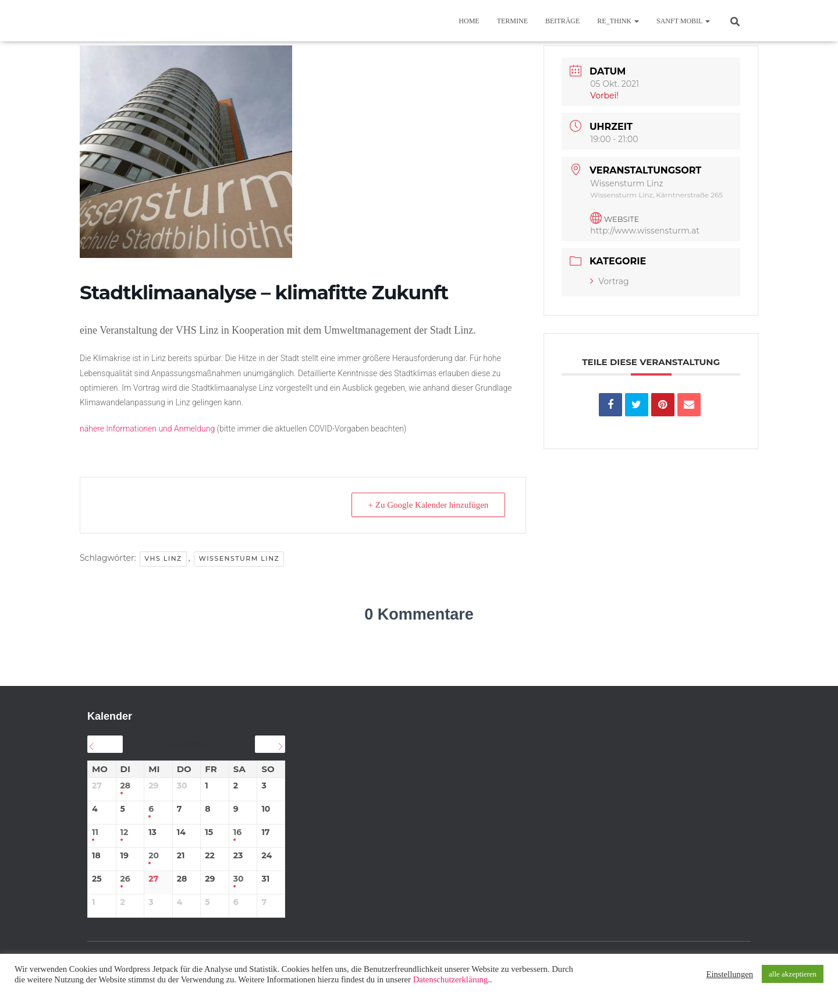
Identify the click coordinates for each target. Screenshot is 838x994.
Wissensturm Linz (238, 558)
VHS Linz (163, 558)
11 (95, 832)
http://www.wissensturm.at (644, 230)
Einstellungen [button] (729, 974)
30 (238, 879)
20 (153, 856)
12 (124, 832)
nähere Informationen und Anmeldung (147, 428)
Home (469, 21)
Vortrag (609, 281)
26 (125, 879)
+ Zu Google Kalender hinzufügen (428, 505)
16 (237, 832)
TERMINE (512, 21)
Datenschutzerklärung (450, 979)
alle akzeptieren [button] (792, 974)
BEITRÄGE (562, 21)
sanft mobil (683, 21)
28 (125, 786)
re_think (618, 21)
